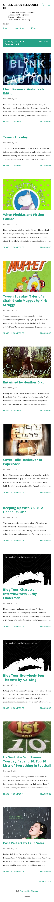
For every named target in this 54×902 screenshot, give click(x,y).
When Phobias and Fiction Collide (23, 216)
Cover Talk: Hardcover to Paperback (22, 461)
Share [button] (6, 121)
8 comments (17, 492)
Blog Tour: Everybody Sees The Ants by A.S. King (23, 677)
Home (6, 28)
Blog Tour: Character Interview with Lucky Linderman (20, 593)
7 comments (17, 247)
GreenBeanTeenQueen (21, 6)
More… (34, 28)
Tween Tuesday (15, 137)
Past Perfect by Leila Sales (23, 843)
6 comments (17, 871)
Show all (44, 41)
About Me (19, 28)
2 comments (17, 333)
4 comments (17, 121)
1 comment (17, 165)
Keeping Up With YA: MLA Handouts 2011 (23, 510)
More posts (45, 881)
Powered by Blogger (27, 891)
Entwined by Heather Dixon (25, 382)
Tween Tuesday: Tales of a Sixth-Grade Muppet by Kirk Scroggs (25, 300)
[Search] (42, 4)
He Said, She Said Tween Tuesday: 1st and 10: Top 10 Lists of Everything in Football (27, 761)
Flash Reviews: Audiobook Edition (23, 91)
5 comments (17, 410)
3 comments (17, 626)
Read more (45, 121)
